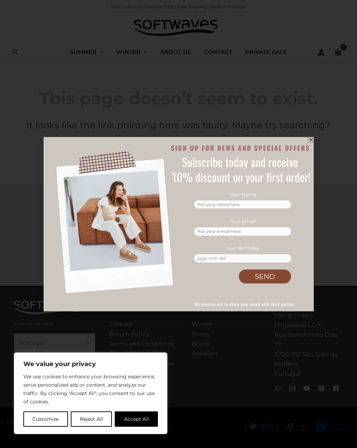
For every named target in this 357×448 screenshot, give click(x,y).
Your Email (242, 221)
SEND (265, 276)
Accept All (136, 419)
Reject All (91, 419)
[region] (90, 393)
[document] (178, 224)
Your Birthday (242, 248)
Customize (45, 419)
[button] (311, 139)
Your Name (242, 193)
